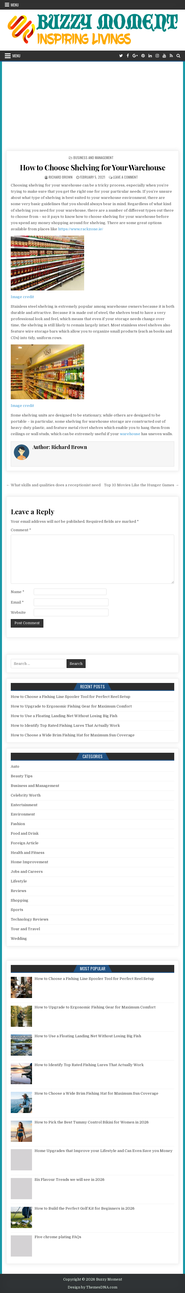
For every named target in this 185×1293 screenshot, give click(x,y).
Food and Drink (25, 833)
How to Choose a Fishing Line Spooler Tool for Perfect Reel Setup (70, 697)
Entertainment (24, 805)
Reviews (18, 891)
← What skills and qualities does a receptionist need (53, 485)
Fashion (18, 824)
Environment (23, 814)
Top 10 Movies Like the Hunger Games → (141, 485)
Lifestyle (19, 881)
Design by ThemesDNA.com (92, 1287)
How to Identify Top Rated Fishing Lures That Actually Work (65, 725)
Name (17, 592)
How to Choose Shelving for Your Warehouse (92, 167)
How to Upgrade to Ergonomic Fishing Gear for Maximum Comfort (71, 706)
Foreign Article (25, 843)
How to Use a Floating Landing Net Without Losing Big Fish (64, 716)
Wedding (19, 938)
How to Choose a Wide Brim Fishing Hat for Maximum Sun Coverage (73, 735)
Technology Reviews (29, 919)
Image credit (22, 297)
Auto (15, 766)
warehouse (130, 434)
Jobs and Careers (27, 871)
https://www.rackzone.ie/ (80, 229)
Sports (17, 910)
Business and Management (93, 157)
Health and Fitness (27, 853)
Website (18, 612)
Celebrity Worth (26, 795)
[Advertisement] (92, 104)
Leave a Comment (125, 177)
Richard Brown (61, 177)
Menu (15, 5)
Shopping (19, 900)
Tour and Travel (25, 929)
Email (17, 602)
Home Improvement (29, 862)
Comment (21, 530)
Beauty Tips (22, 776)
